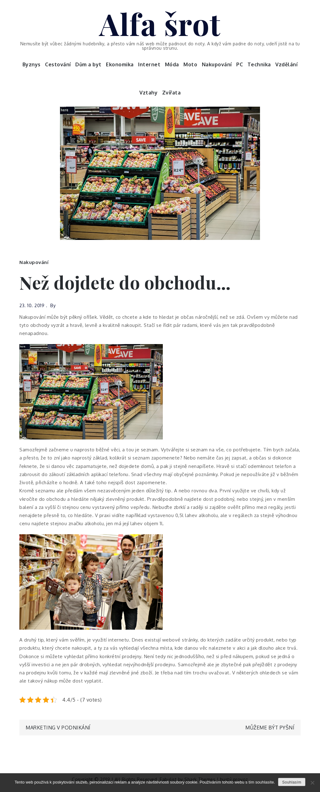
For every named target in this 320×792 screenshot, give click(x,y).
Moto (190, 64)
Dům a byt (88, 64)
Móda (172, 64)
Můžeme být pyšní (269, 727)
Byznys (31, 64)
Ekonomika (120, 64)
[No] (312, 782)
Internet (149, 64)
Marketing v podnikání (58, 727)
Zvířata (171, 92)
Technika (259, 64)
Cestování (58, 64)
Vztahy (148, 92)
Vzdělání (286, 64)
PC (239, 64)
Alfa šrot (160, 23)
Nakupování (217, 64)
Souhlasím (291, 782)
